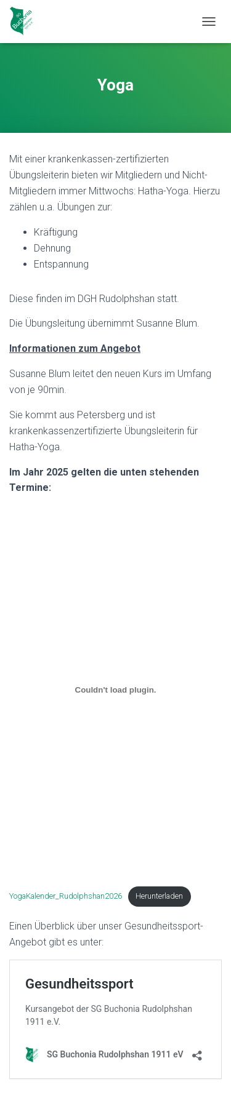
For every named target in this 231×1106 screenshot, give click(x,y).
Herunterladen (159, 896)
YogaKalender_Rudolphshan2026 (65, 896)
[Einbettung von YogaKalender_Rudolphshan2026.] (115, 689)
